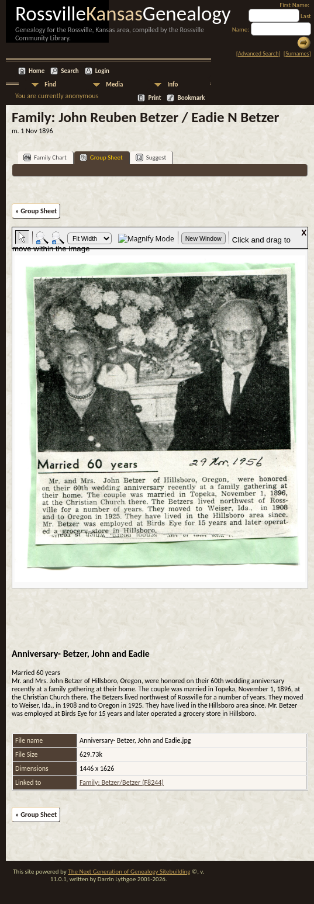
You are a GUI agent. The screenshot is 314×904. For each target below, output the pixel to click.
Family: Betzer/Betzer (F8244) (122, 782)
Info (172, 84)
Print (154, 98)
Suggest (151, 157)
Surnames (297, 53)
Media (114, 84)
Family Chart (45, 157)
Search (69, 71)
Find (50, 84)
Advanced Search (258, 53)
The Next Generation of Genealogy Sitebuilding (129, 871)
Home (36, 71)
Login (102, 71)
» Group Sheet (36, 211)
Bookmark (191, 98)
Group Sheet (101, 157)
